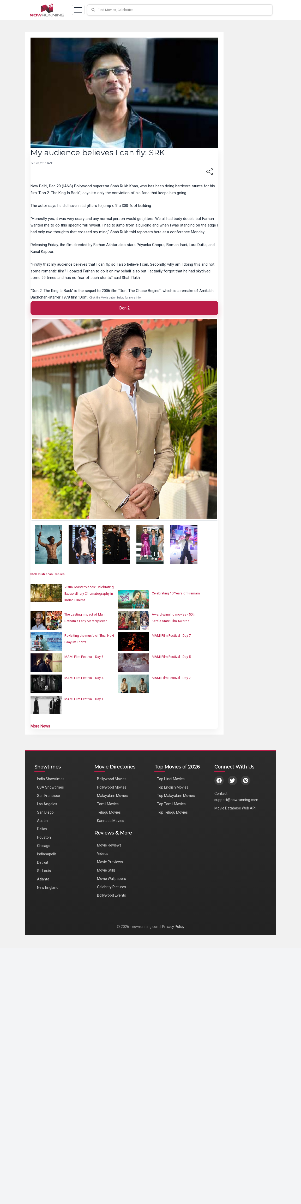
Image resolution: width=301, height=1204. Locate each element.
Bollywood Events (111, 895)
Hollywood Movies (112, 787)
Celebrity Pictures (111, 887)
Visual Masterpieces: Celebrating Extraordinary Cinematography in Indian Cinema (89, 593)
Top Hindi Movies (171, 779)
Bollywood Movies (112, 779)
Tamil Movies (108, 804)
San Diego (45, 812)
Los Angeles (47, 804)
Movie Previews (110, 862)
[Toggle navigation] (78, 10)
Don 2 (124, 308)
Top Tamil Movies (171, 804)
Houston (44, 837)
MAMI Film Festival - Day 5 (171, 657)
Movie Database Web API (235, 808)
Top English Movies (172, 787)
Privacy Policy (173, 927)
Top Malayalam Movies (176, 796)
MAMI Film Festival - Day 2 (171, 678)
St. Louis (44, 871)
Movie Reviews (109, 845)
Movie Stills (106, 870)
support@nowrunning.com (236, 800)
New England (47, 887)
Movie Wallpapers (111, 879)
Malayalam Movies (112, 796)
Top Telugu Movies (172, 812)
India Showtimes (50, 779)
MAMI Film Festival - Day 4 (83, 678)
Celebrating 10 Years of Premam (176, 593)
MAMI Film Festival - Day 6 (83, 657)
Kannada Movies (110, 821)
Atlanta (43, 879)
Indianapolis (47, 854)
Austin (42, 821)
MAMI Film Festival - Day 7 (171, 635)
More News (40, 726)
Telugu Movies (109, 812)
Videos (102, 853)
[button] (180, 10)
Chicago (43, 846)
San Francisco (48, 796)
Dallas (42, 829)
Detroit (42, 862)
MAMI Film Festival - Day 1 (83, 699)
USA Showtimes (50, 787)
